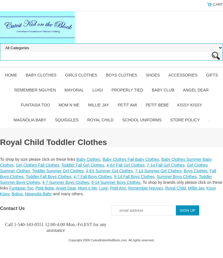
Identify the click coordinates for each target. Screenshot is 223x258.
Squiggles (66, 120)
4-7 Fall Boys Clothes (93, 176)
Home (11, 75)
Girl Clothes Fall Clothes (37, 165)
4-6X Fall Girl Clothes (125, 165)
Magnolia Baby (29, 120)
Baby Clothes (41, 75)
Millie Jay (98, 105)
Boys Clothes (121, 75)
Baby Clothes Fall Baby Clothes (130, 159)
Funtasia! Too (21, 188)
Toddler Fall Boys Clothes (48, 176)
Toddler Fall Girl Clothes (82, 165)
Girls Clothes (81, 75)
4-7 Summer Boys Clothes (65, 182)
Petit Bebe (157, 105)
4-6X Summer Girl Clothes (109, 171)
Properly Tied (127, 90)
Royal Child (100, 120)
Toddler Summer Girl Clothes (58, 171)
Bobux (17, 194)
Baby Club (163, 90)
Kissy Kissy (189, 105)
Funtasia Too (35, 105)
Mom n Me (69, 105)
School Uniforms (142, 120)
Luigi (97, 90)
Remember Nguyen (35, 90)
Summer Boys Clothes (177, 176)
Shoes (153, 75)
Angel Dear (196, 90)
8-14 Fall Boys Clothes (134, 176)
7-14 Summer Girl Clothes (158, 171)
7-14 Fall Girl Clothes (166, 165)
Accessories (182, 75)
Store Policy (185, 120)
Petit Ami (127, 105)
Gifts (212, 75)
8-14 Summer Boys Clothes (115, 182)
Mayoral (74, 90)
